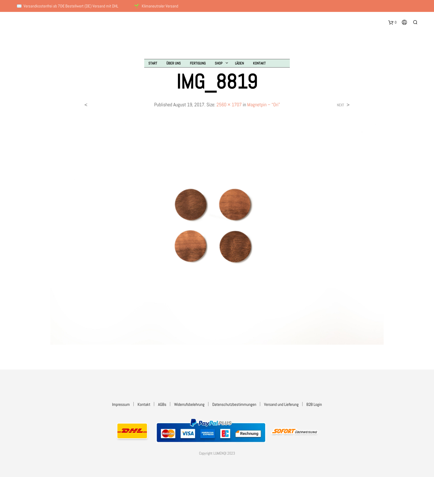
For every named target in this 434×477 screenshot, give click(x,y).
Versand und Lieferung (281, 404)
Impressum (121, 404)
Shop (219, 63)
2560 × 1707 (229, 104)
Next (340, 105)
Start (152, 63)
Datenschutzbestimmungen (234, 404)
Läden (239, 63)
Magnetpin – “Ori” (263, 104)
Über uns (173, 63)
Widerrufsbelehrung (189, 404)
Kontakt (259, 63)
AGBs (162, 404)
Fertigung (198, 63)
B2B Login (314, 404)
